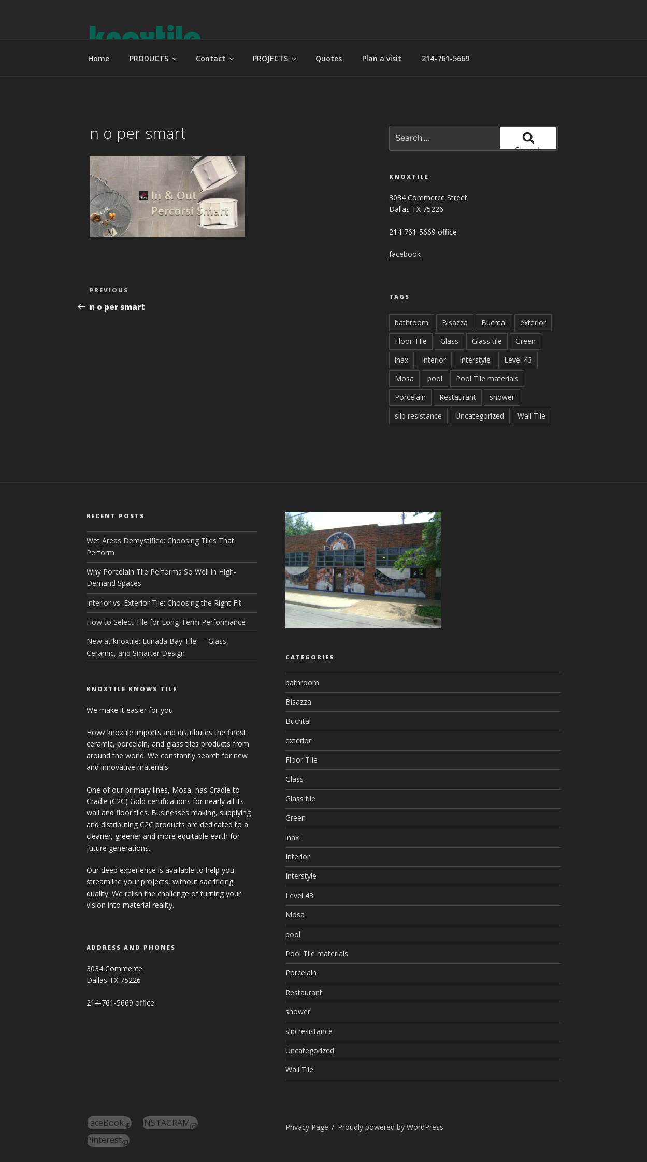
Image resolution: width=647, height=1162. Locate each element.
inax (401, 360)
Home (98, 58)
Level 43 (518, 360)
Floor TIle (411, 341)
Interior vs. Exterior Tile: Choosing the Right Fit (164, 603)
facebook (405, 254)
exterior (533, 322)
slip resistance (418, 416)
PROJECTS (275, 58)
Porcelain (410, 397)
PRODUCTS (154, 58)
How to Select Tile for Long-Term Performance (166, 622)
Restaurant (457, 397)
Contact (215, 58)
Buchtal (494, 322)
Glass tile (487, 341)
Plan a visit (381, 58)
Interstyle (475, 360)
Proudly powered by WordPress (390, 1127)
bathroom (411, 322)
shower (502, 397)
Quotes (328, 58)
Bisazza (455, 322)
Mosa (404, 378)
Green (525, 341)
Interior (434, 360)
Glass (449, 341)
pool (434, 378)
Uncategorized (479, 416)
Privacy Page (306, 1127)
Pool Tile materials (487, 378)
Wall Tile (531, 416)
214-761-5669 (445, 58)
